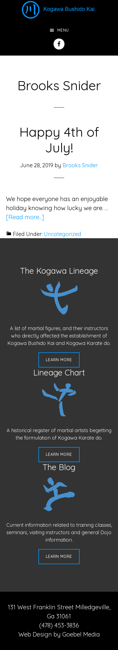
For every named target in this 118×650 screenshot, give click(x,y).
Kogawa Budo (59, 9)
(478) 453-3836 (59, 625)
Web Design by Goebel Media (59, 634)
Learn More (59, 359)
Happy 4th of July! (59, 140)
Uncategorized (62, 234)
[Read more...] (25, 217)
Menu (63, 30)
